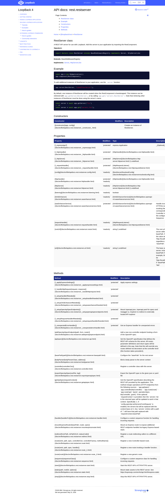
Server (66, 63)
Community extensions (29, 38)
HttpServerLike (75, 63)
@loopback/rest (66, 34)
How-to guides (26, 30)
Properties (65, 27)
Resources (107, 3)
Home (56, 34)
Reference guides (26, 46)
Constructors (65, 24)
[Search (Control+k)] (136, 2)
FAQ (21, 52)
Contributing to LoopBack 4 (30, 49)
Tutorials (24, 25)
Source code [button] (141, 10)
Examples (25, 28)
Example (64, 21)
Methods (64, 30)
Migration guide (25, 55)
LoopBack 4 (25, 9)
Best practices (25, 44)
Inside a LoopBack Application (30, 19)
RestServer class (67, 19)
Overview (23, 14)
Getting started (25, 17)
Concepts (23, 41)
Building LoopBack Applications (31, 22)
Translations (121, 3)
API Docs (88, 3)
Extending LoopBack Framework (31, 33)
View (96, 3)
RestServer (78, 34)
